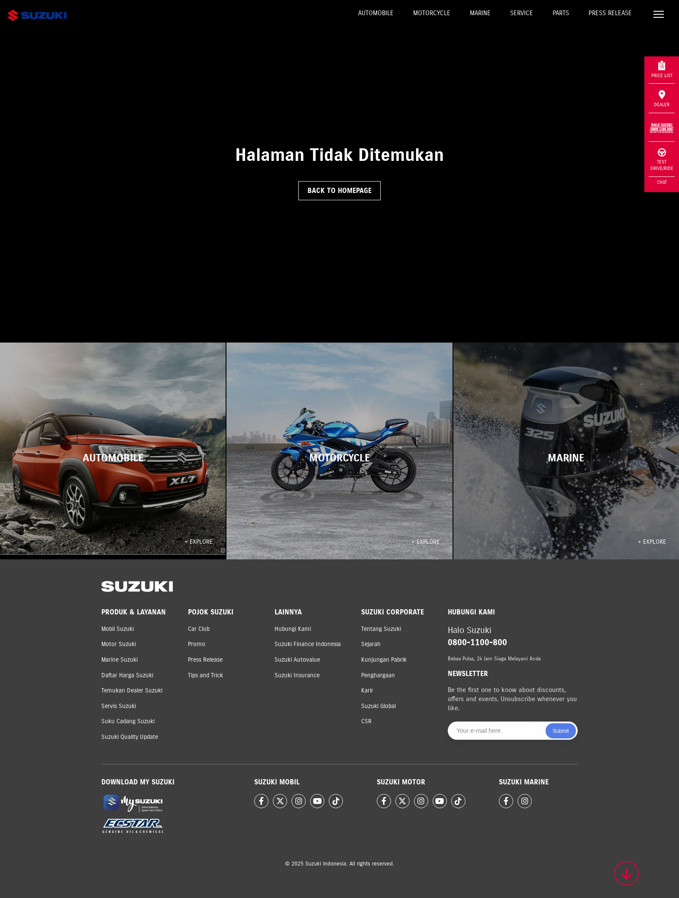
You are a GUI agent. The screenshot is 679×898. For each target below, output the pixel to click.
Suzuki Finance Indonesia (308, 644)
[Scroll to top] (626, 873)
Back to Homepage (339, 190)
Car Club (199, 629)
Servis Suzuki (118, 706)
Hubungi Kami (293, 629)
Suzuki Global (378, 706)
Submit (561, 731)
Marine (480, 13)
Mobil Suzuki (117, 629)
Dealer (661, 99)
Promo (196, 644)
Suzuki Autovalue (297, 659)
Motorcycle (431, 13)
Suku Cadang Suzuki (128, 721)
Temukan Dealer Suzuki (131, 690)
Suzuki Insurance (297, 675)
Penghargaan (378, 675)
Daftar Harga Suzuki (127, 675)
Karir (367, 690)
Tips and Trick (205, 675)
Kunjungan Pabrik (384, 659)
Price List (662, 69)
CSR (366, 721)
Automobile (376, 13)
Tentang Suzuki (381, 629)
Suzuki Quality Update (129, 737)
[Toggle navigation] (658, 15)
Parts (561, 13)
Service (521, 13)
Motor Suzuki (118, 644)
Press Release (610, 13)
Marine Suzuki (119, 659)
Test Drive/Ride (661, 159)
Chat (662, 182)
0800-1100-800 (477, 642)
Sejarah (371, 644)
